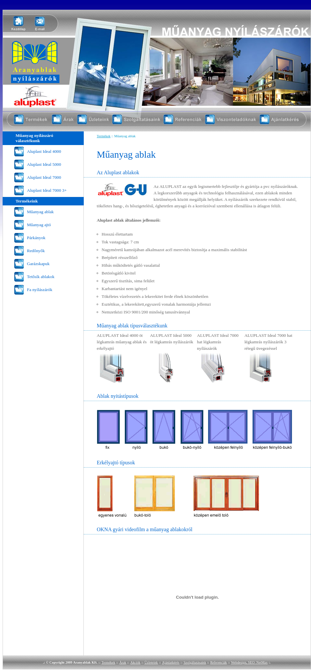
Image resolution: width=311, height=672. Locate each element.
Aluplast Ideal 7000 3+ (47, 190)
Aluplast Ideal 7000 (44, 177)
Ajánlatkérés (171, 662)
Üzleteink (151, 662)
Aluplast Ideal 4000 (44, 151)
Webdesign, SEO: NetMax (249, 662)
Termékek (103, 136)
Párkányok (36, 237)
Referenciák (218, 662)
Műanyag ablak (40, 211)
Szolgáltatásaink (194, 662)
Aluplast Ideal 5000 (44, 164)
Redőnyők (36, 250)
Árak (122, 662)
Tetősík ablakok (41, 276)
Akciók (135, 662)
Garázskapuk (38, 263)
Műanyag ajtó (39, 224)
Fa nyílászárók (39, 289)
